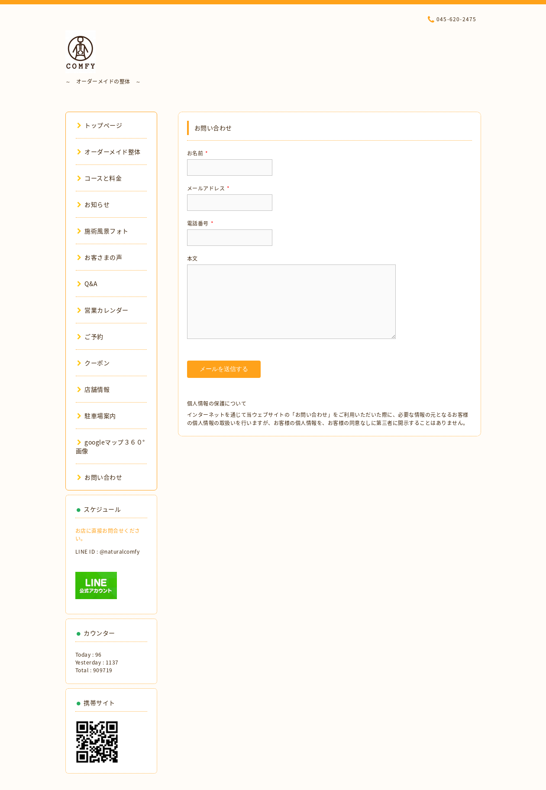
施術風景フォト (103, 230)
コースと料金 (99, 178)
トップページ (100, 125)
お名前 (197, 153)
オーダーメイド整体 (109, 151)
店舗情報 (93, 389)
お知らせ (93, 204)
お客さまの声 (100, 257)
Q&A (87, 283)
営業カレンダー (103, 310)
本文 (192, 258)
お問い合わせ (100, 477)
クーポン (93, 362)
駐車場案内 (96, 415)
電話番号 (200, 223)
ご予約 (90, 336)
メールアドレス (208, 188)
